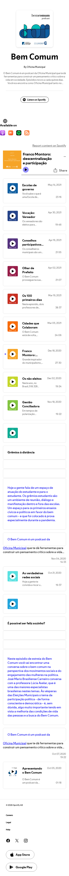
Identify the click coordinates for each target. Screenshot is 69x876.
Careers (9, 815)
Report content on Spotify (49, 146)
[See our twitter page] (17, 840)
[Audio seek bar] (45, 175)
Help (8, 829)
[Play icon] (26, 170)
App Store (20, 854)
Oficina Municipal (14, 548)
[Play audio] (65, 156)
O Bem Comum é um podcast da (29, 539)
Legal (8, 822)
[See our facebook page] (8, 840)
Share (60, 170)
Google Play (21, 867)
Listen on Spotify (34, 99)
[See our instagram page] (26, 840)
